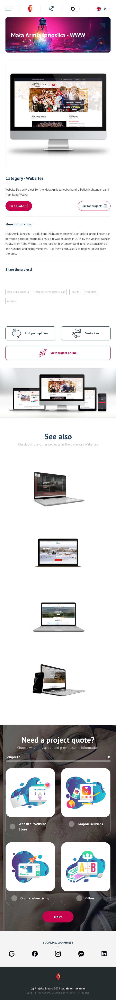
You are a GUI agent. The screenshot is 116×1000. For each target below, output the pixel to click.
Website (11, 301)
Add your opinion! (37, 333)
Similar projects (94, 206)
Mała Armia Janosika (18, 292)
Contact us (92, 333)
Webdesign (90, 292)
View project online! (63, 353)
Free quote (18, 206)
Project (75, 292)
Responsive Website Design (50, 292)
